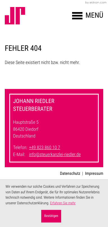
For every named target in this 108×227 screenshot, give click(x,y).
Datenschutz (70, 173)
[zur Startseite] (15, 15)
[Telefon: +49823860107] (44, 148)
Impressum (94, 173)
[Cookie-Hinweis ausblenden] (51, 216)
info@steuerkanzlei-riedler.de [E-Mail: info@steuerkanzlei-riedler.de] (55, 154)
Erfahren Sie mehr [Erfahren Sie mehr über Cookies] (62, 203)
